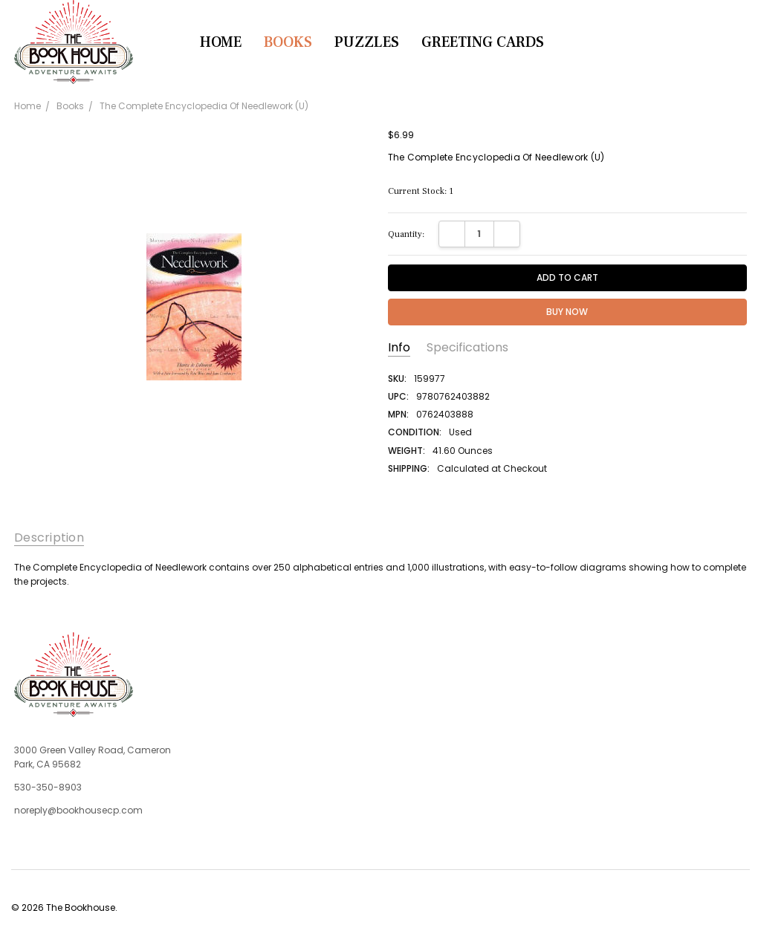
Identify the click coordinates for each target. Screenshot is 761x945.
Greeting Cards (482, 42)
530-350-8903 (48, 787)
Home (221, 42)
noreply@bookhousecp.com (78, 810)
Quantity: (406, 234)
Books (288, 42)
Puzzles (366, 42)
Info (399, 348)
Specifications (467, 348)
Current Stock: (420, 191)
